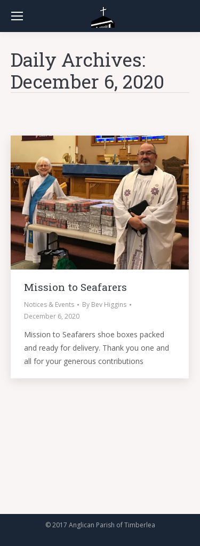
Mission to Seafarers (75, 287)
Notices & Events (49, 304)
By (104, 304)
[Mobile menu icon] (17, 16)
